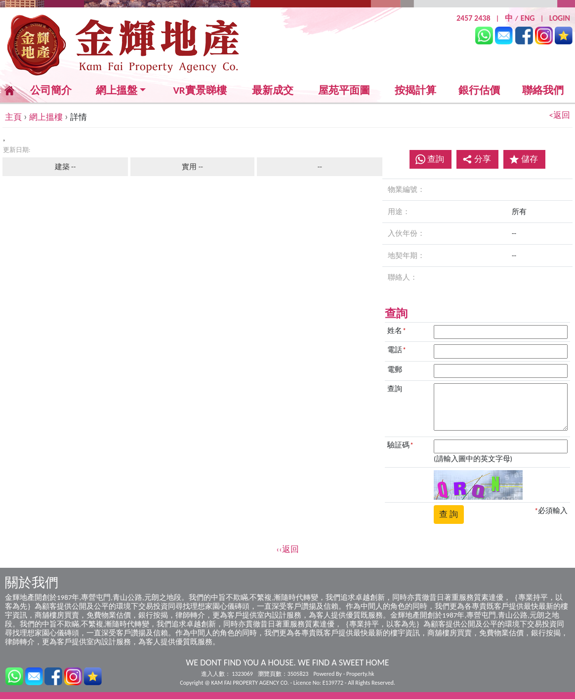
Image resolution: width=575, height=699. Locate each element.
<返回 (559, 115)
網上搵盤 (116, 90)
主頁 (13, 117)
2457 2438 (473, 18)
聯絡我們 (543, 90)
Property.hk (360, 673)
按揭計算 (415, 90)
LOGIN (559, 18)
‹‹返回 (287, 549)
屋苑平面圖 (344, 90)
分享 (476, 159)
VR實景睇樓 (199, 90)
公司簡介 (51, 90)
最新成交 (272, 90)
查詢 (435, 159)
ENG (528, 18)
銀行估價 (479, 90)
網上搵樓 (46, 117)
